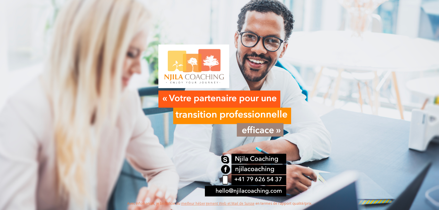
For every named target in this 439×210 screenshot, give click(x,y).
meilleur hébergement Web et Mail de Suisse (218, 203)
